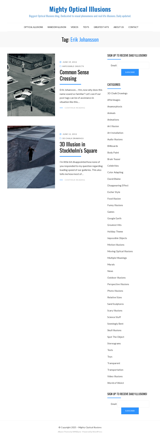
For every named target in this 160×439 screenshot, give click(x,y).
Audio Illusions (115, 140)
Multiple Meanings (117, 258)
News (110, 271)
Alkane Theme (64, 432)
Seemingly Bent (115, 324)
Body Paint (113, 153)
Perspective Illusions (118, 285)
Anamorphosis (114, 107)
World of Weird (115, 383)
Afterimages (113, 100)
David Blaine (114, 179)
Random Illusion (57, 28)
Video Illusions (115, 377)
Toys (109, 357)
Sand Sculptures (115, 304)
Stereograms (114, 344)
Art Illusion (113, 127)
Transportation (115, 370)
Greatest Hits (101, 28)
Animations (113, 120)
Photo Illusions (115, 291)
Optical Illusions (33, 28)
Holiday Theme (115, 232)
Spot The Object (115, 337)
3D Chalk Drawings (73, 139)
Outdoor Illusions (116, 278)
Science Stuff (114, 317)
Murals (111, 265)
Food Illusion (114, 199)
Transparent (113, 364)
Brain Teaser (113, 159)
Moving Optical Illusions (120, 252)
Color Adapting (115, 173)
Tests (86, 28)
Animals (111, 113)
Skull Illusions (114, 331)
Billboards (112, 146)
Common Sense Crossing (74, 75)
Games (110, 212)
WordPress (97, 432)
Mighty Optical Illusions (80, 9)
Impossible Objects (73, 67)
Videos (74, 28)
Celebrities (113, 166)
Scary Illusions (114, 311)
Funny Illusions (115, 206)
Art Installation (115, 133)
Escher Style (113, 192)
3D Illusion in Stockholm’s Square (78, 148)
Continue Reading (75, 108)
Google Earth (114, 219)
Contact (133, 28)
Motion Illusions (115, 245)
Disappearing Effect (117, 186)
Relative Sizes (114, 298)
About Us (119, 28)
